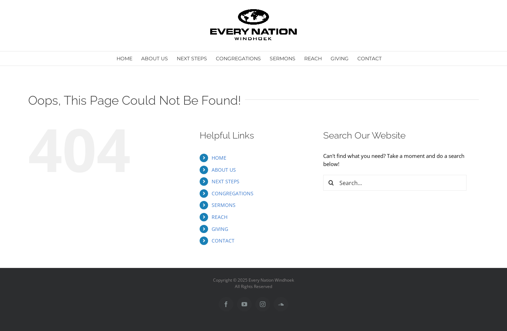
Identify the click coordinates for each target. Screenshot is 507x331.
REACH (219, 217)
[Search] (331, 183)
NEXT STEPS (225, 181)
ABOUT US (224, 169)
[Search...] (395, 183)
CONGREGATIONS (233, 193)
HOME (219, 157)
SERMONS (224, 205)
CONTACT (223, 240)
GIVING (220, 229)
